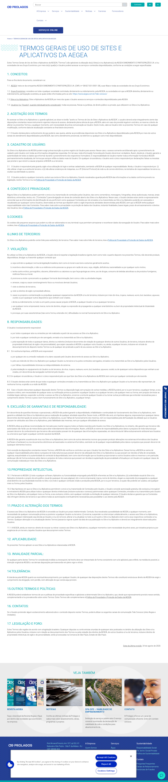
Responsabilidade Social (146, 730)
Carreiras (94, 12)
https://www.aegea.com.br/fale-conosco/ (90, 76)
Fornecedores (108, 12)
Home (9, 20)
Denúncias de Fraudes (145, 751)
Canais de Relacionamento (147, 748)
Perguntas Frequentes (145, 746)
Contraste (137, 5)
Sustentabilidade (144, 725)
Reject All (106, 764)
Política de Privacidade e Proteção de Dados (84, 778)
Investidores (90, 735)
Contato (140, 741)
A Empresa (90, 725)
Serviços (115, 725)
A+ (150, 5)
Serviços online (146, 12)
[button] (10, 764)
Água (113, 730)
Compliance (90, 732)
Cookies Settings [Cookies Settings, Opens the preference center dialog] (106, 771)
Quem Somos (91, 730)
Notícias (89, 741)
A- (158, 5)
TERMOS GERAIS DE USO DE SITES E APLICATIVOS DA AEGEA (34, 20)
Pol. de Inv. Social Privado (146, 732)
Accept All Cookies (106, 757)
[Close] (131, 756)
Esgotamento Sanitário (120, 732)
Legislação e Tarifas (119, 735)
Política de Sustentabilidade (147, 735)
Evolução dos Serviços (120, 738)
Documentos (116, 741)
